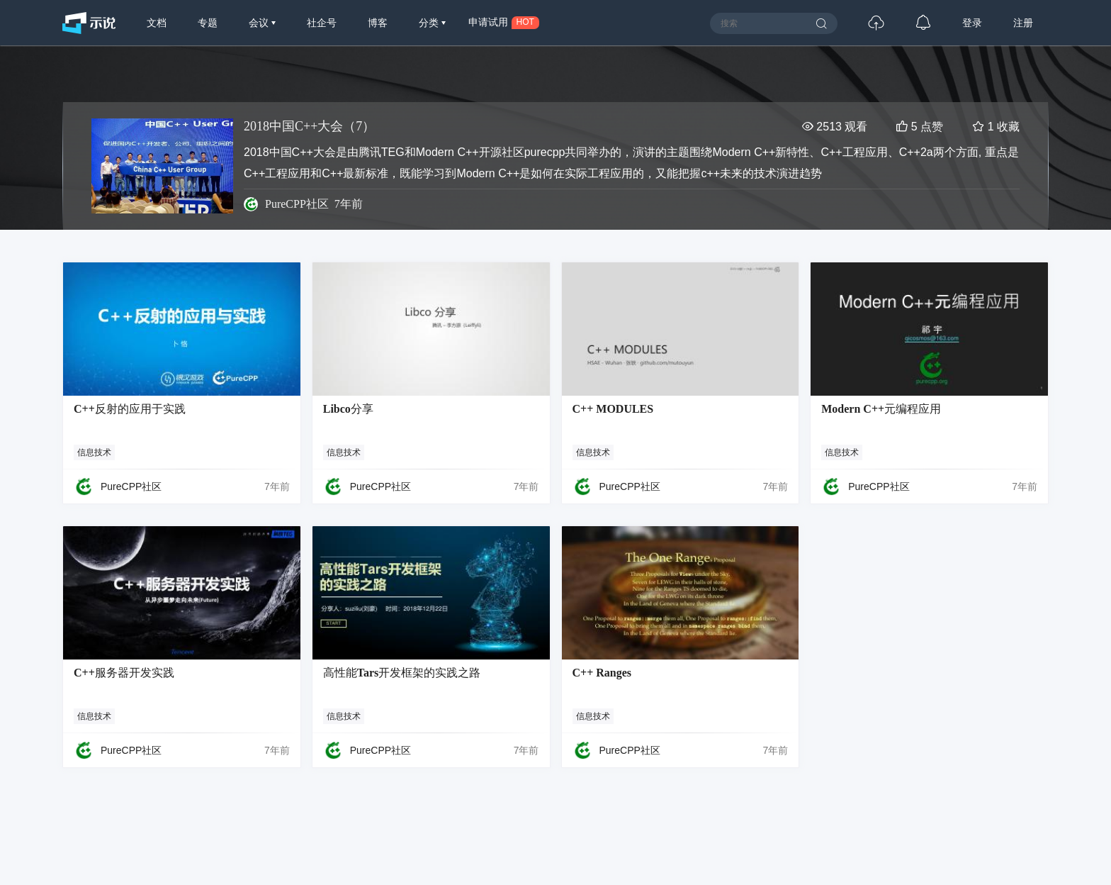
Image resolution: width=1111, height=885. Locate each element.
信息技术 (94, 452)
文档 (157, 22)
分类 (430, 22)
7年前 (277, 486)
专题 (208, 22)
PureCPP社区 (297, 204)
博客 (378, 22)
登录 (972, 22)
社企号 (322, 22)
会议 (260, 22)
